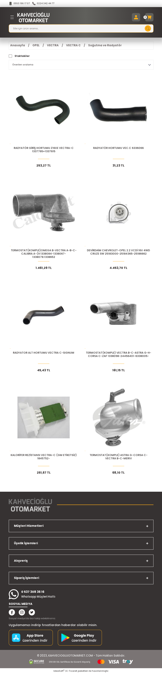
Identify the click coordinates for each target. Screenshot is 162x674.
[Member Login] (136, 17)
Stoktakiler (22, 56)
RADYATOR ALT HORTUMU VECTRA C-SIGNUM (43, 353)
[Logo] (33, 17)
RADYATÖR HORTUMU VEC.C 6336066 (118, 148)
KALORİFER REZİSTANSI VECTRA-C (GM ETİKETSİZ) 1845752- (44, 457)
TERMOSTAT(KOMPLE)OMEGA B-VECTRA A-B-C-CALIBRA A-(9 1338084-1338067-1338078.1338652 (44, 254)
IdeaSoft (58, 671)
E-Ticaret (71, 671)
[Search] (81, 29)
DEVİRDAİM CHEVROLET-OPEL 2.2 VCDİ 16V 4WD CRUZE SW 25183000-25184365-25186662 (118, 252)
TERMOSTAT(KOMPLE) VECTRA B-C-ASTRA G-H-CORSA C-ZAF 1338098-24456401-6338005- (118, 354)
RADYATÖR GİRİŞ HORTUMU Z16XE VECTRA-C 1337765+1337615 (44, 150)
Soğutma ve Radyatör (105, 46)
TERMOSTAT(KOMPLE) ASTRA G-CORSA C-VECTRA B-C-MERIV (118, 457)
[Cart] (149, 17)
